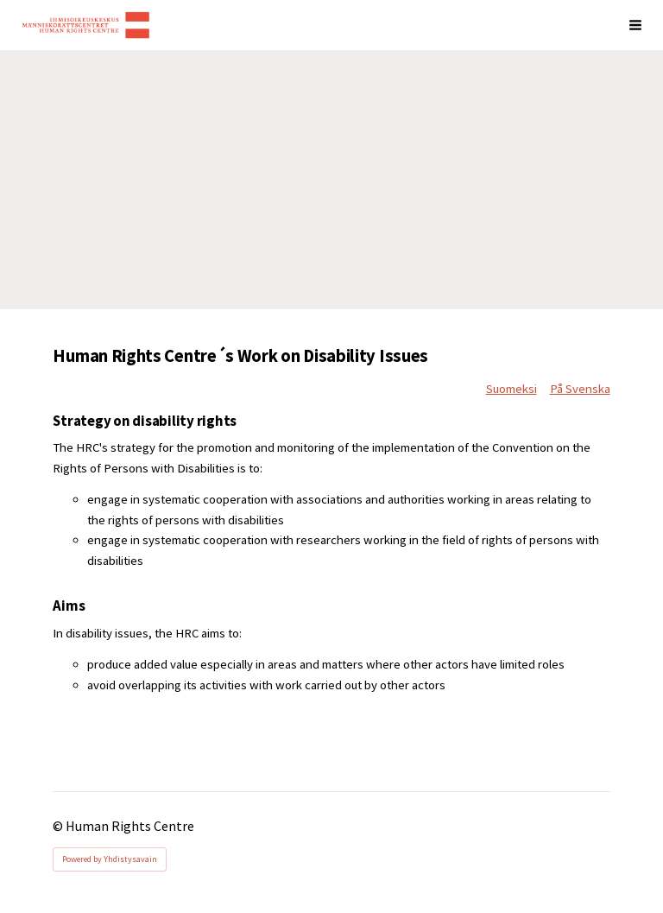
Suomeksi (511, 388)
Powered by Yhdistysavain (109, 859)
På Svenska (580, 388)
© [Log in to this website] (59, 826)
